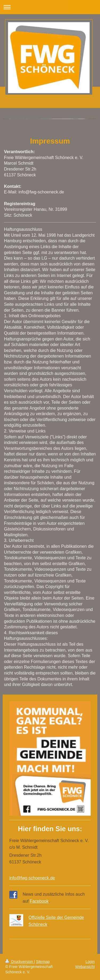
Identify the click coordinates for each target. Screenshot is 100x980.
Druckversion (19, 961)
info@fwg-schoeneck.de (32, 878)
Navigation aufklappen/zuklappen (50, 7)
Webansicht (85, 967)
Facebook (39, 901)
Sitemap (43, 961)
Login (90, 961)
